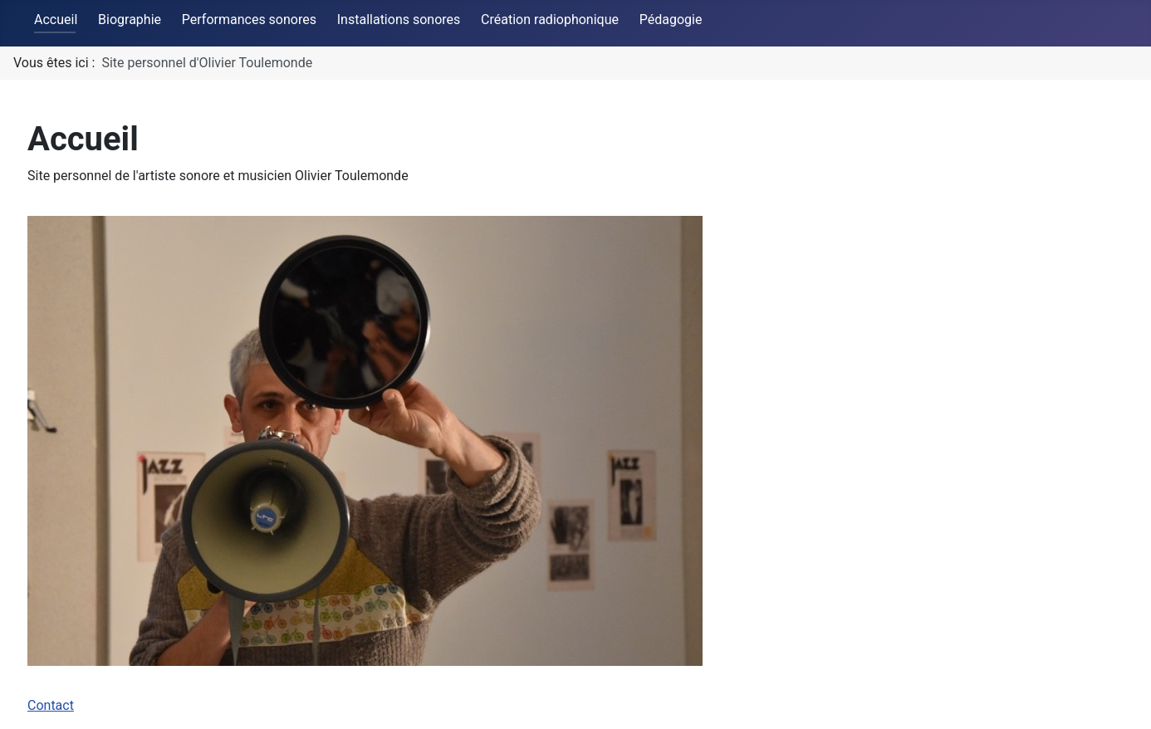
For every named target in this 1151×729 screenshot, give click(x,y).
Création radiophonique (550, 19)
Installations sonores (399, 19)
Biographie (129, 19)
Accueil (55, 19)
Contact (50, 705)
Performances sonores (249, 19)
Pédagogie (671, 19)
